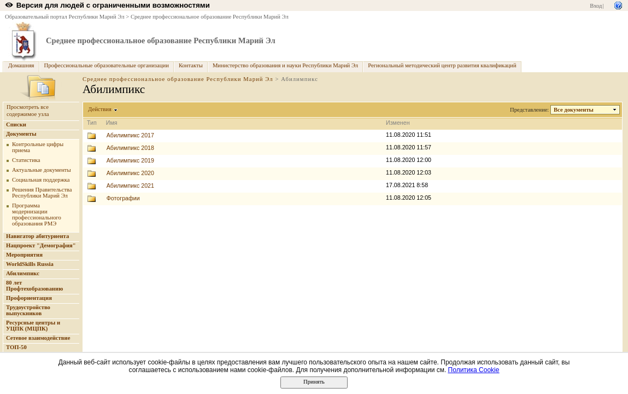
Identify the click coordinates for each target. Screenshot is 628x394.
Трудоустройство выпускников (28, 310)
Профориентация (29, 298)
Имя (112, 122)
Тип (92, 122)
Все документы (574, 110)
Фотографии (123, 198)
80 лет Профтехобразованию (34, 286)
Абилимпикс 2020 (130, 173)
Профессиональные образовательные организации (106, 65)
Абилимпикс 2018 (130, 147)
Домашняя (21, 65)
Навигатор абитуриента (37, 236)
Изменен (398, 122)
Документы (21, 134)
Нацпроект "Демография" (41, 245)
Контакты (191, 65)
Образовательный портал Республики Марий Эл (65, 17)
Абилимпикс (22, 273)
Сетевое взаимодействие (38, 338)
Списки (16, 124)
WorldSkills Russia (30, 264)
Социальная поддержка (41, 180)
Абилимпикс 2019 (130, 160)
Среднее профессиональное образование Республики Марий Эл (210, 17)
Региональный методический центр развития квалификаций (442, 65)
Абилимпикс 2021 (130, 185)
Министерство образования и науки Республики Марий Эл (285, 65)
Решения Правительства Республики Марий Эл (42, 193)
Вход (596, 6)
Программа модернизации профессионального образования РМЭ (36, 214)
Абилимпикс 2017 (130, 135)
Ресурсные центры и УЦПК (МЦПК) (33, 326)
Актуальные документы (41, 170)
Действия (100, 109)
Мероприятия (24, 255)
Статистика (26, 160)
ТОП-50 (16, 347)
